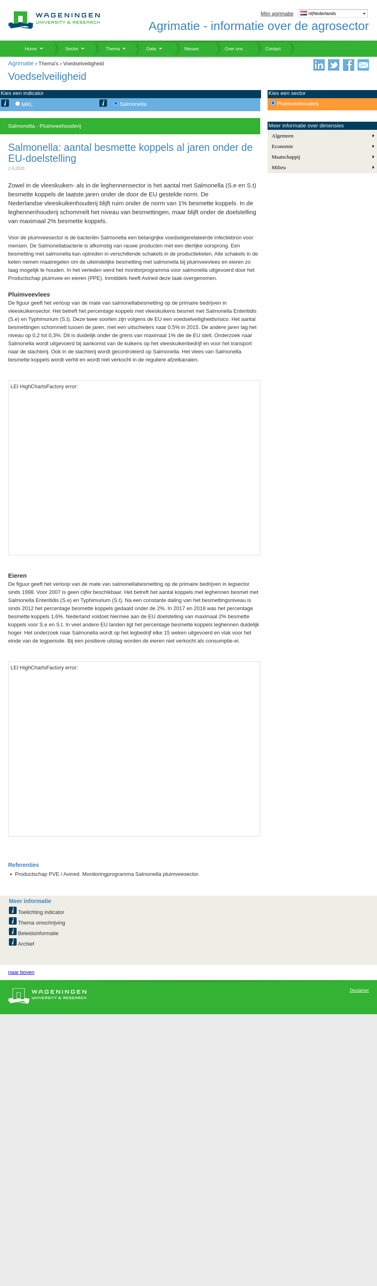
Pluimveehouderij (297, 104)
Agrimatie (21, 63)
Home (28, 48)
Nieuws (186, 48)
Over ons (229, 48)
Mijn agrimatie (277, 14)
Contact (268, 48)
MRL (27, 104)
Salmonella (133, 104)
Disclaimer (359, 990)
